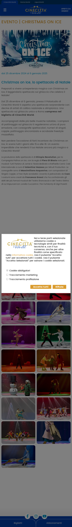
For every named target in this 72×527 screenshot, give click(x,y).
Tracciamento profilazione (24, 279)
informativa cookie (22, 255)
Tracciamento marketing (23, 275)
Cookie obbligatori (19, 270)
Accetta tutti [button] (40, 287)
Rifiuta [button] (59, 287)
